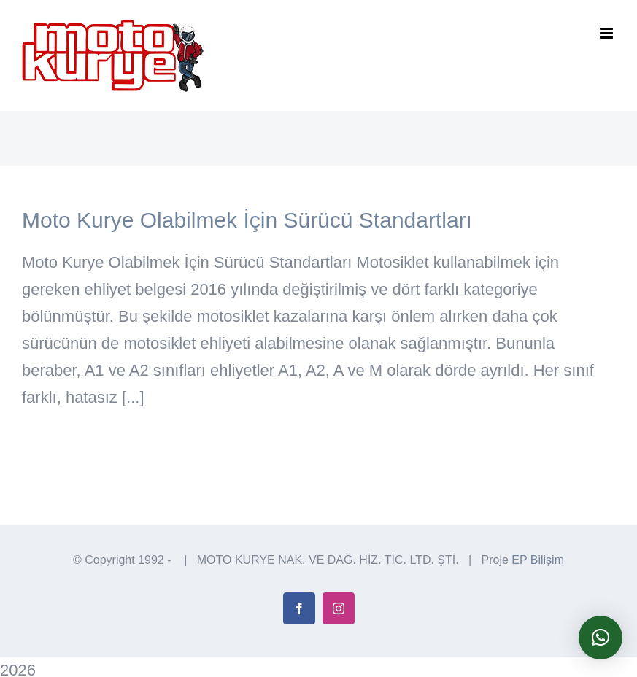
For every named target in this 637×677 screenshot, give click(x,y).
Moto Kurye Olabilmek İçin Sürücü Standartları (247, 220)
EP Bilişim (537, 560)
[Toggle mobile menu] (607, 33)
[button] (600, 637)
